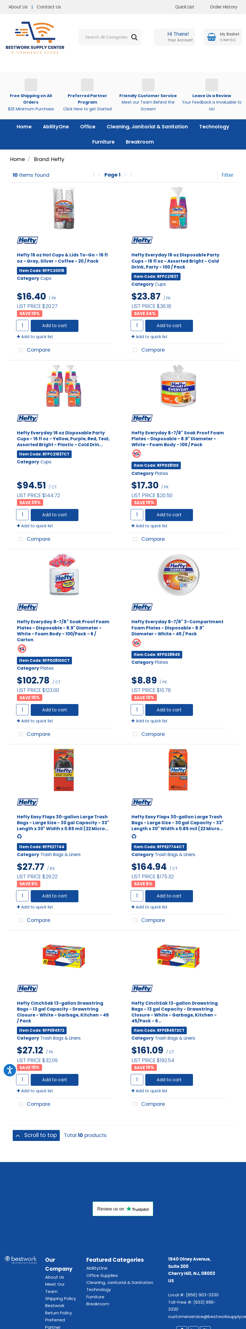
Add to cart (54, 325)
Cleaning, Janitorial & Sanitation (147, 126)
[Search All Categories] (109, 37)
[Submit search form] (134, 37)
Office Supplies (102, 1275)
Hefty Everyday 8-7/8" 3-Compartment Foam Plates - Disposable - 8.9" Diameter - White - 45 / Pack (177, 627)
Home (24, 126)
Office (87, 126)
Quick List (180, 7)
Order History (219, 7)
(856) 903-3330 (202, 1295)
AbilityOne (56, 126)
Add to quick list (35, 336)
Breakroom (140, 142)
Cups (45, 278)
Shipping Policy (60, 1298)
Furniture (103, 142)
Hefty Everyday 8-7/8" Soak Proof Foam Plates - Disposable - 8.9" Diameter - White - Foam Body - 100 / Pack (177, 439)
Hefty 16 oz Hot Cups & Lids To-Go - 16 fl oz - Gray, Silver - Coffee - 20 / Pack (62, 258)
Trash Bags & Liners (60, 854)
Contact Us (49, 7)
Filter (227, 175)
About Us (18, 7)
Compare (33, 350)
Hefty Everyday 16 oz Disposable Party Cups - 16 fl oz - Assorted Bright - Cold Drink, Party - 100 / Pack (175, 261)
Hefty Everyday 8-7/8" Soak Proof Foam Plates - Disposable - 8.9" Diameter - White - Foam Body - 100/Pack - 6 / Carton (63, 630)
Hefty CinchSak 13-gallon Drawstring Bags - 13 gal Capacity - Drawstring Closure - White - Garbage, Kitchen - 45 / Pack (63, 1012)
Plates (161, 473)
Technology (214, 126)
